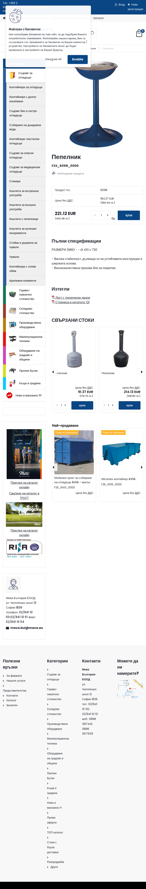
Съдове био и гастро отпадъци (23, 113)
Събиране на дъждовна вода (25, 127)
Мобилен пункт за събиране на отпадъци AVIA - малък (73, 480)
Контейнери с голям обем (22, 268)
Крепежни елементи (22, 281)
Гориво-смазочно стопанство (21, 294)
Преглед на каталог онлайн (24, 485)
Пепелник (60, 373)
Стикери (15, 181)
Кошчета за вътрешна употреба (24, 193)
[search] (92, 34)
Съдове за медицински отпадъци (24, 169)
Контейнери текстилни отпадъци (24, 141)
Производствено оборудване (25, 325)
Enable (77, 59)
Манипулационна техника (25, 339)
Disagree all (53, 59)
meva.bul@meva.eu (26, 628)
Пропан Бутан (23, 370)
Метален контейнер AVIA (118, 479)
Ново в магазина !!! (23, 395)
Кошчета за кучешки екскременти (22, 231)
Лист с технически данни (71, 298)
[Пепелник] (97, 104)
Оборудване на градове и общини (24, 355)
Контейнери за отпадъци (25, 87)
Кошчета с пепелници (23, 219)
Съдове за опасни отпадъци (21, 155)
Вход (122, 4)
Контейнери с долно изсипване (22, 99)
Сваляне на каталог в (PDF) (24, 495)
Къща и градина (24, 383)
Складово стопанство (21, 311)
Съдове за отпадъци (20, 75)
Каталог (98, 18)
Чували (14, 257)
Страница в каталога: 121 (71, 302)
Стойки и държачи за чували (23, 245)
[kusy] (101, 215)
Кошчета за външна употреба (22, 207)
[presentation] (53, 372)
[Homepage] (4, 18)
